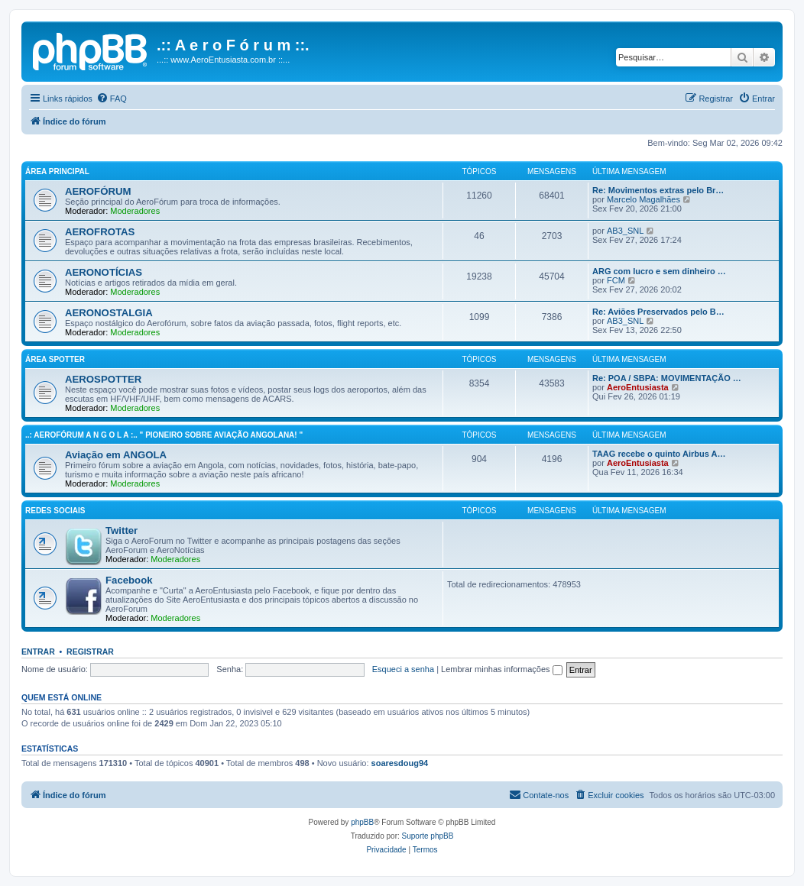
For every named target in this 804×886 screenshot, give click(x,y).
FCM (616, 280)
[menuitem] (111, 98)
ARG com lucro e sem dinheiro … (659, 271)
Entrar (38, 651)
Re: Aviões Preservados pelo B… (658, 311)
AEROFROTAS (100, 232)
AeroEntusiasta (638, 387)
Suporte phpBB (428, 836)
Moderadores (135, 210)
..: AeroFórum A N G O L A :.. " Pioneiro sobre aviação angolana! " (164, 435)
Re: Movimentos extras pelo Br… (658, 190)
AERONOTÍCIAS (103, 272)
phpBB (362, 822)
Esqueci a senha (403, 669)
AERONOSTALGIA (109, 313)
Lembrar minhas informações (501, 669)
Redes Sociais (55, 510)
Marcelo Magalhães (643, 199)
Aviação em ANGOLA (116, 455)
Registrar (90, 651)
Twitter (121, 530)
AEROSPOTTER (103, 379)
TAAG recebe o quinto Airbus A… (658, 453)
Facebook (129, 580)
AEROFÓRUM (98, 191)
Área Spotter (55, 359)
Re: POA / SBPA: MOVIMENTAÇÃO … (666, 378)
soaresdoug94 (400, 763)
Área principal (57, 171)
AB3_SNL (625, 230)
